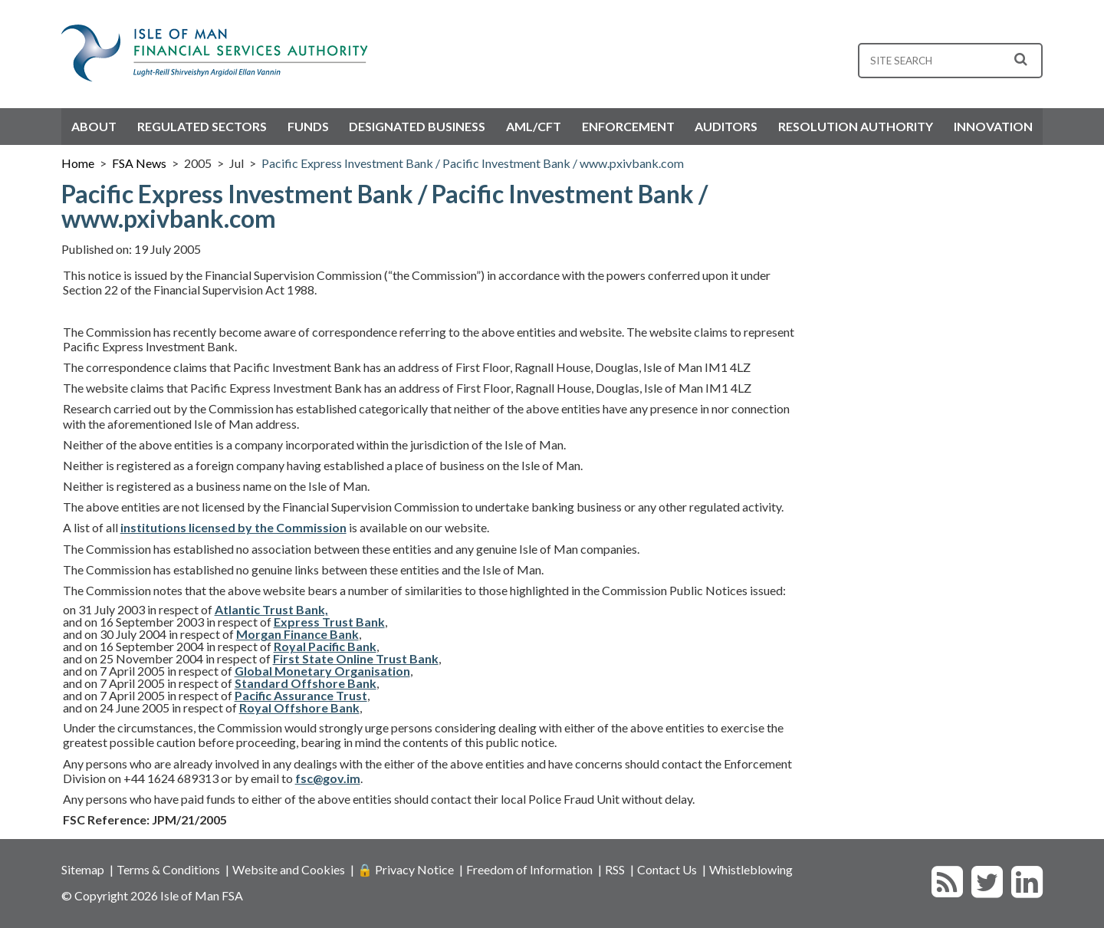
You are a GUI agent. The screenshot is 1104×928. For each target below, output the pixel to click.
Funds (308, 126)
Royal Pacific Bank (325, 646)
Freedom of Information (529, 869)
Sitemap (82, 869)
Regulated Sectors (202, 126)
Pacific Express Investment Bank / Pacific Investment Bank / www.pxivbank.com (472, 163)
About (94, 126)
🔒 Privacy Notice (405, 869)
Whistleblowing (751, 869)
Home (77, 163)
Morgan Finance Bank (297, 634)
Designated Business (417, 126)
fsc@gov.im (327, 778)
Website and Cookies (288, 869)
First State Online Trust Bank (356, 658)
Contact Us (667, 869)
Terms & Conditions (168, 869)
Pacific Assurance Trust (301, 695)
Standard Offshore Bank (305, 683)
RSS (615, 869)
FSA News (139, 163)
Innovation (993, 126)
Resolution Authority (855, 126)
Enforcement (628, 126)
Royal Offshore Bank (299, 707)
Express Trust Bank (329, 621)
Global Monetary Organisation (322, 670)
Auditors (726, 126)
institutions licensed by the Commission (233, 527)
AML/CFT (533, 126)
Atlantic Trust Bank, (271, 609)
